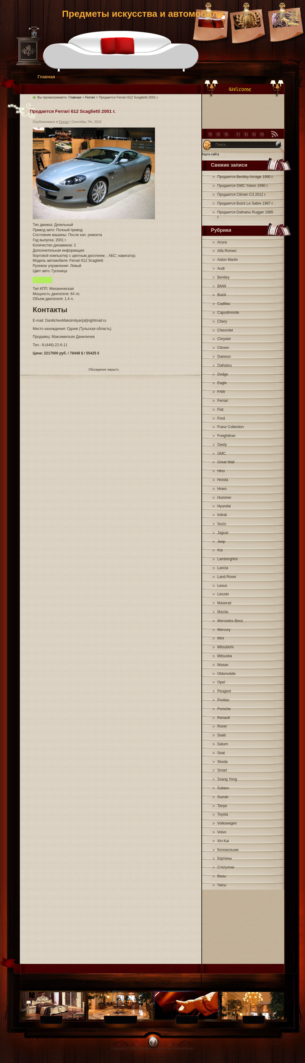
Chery (222, 321)
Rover (222, 726)
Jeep (221, 541)
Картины (224, 858)
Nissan (223, 665)
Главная (46, 76)
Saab (221, 735)
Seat (221, 753)
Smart (222, 770)
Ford (221, 418)
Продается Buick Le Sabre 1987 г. (245, 203)
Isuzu (221, 524)
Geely (222, 445)
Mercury (223, 630)
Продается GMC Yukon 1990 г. (242, 185)
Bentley (223, 277)
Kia (219, 550)
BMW (221, 286)
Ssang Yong (227, 779)
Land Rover (226, 577)
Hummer (224, 497)
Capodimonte (228, 312)
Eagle (222, 383)
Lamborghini (227, 559)
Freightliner (226, 436)
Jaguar (223, 533)
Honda (222, 480)
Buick (221, 295)
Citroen (223, 348)
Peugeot (224, 691)
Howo (222, 489)
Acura (222, 242)
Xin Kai (223, 841)
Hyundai (224, 506)
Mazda (222, 612)
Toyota (222, 814)
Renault (223, 718)
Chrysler (224, 339)
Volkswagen (227, 823)
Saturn (222, 744)
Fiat (220, 409)
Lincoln (223, 594)
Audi (221, 268)
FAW (221, 392)
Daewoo (224, 356)
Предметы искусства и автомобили (142, 14)
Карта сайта (210, 154)
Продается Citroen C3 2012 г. (241, 194)
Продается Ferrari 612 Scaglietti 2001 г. (73, 111)
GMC (221, 453)
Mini (220, 638)
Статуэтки (225, 867)
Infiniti (222, 515)
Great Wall (225, 462)
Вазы (221, 876)
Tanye (222, 806)
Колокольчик (228, 850)
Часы (221, 885)
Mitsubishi (225, 647)
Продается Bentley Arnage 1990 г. (245, 177)
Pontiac (223, 700)
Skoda (222, 762)
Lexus (222, 585)
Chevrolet (225, 330)
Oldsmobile (226, 674)
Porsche (224, 709)
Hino (221, 471)
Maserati (224, 603)
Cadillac (223, 304)
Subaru (223, 788)
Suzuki (222, 797)
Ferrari (222, 400)
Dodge (222, 374)
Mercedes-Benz (230, 621)
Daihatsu (224, 365)
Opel (221, 682)
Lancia (222, 568)
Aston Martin (227, 259)
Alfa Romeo (227, 251)
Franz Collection (230, 427)
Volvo (221, 832)
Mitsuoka (224, 656)
